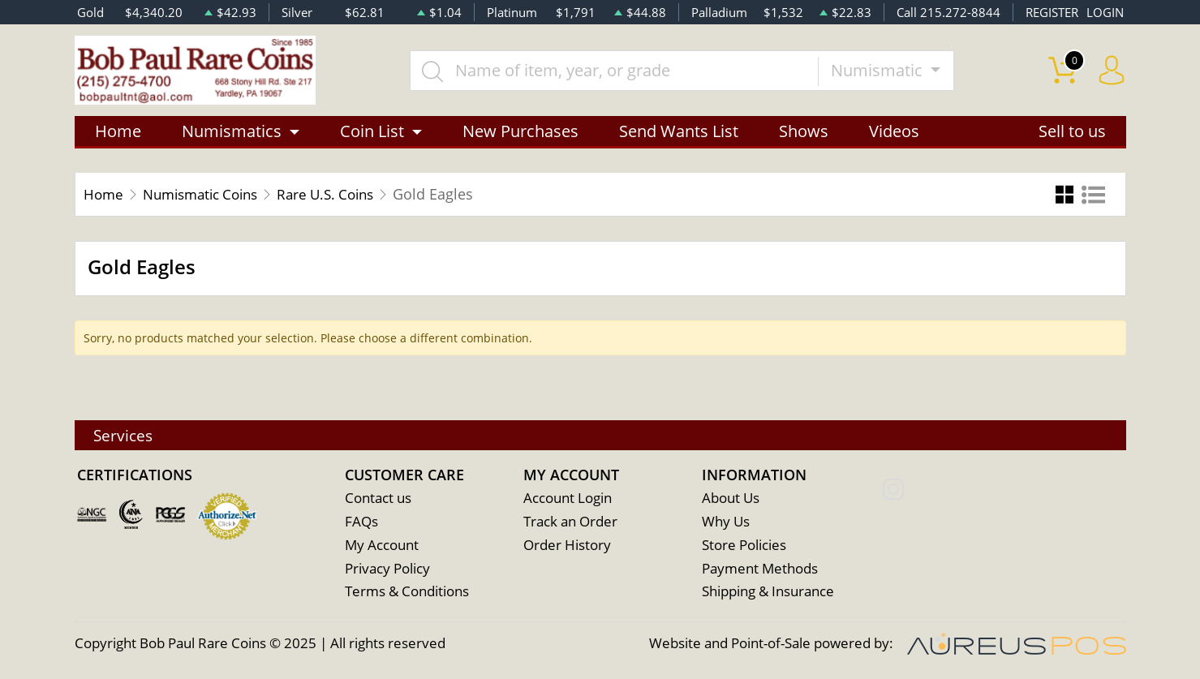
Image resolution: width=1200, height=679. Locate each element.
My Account (382, 545)
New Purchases (520, 132)
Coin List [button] (372, 132)
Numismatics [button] (232, 132)
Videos (894, 132)
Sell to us (1072, 132)
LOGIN (1105, 12)
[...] (615, 70)
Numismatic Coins (207, 194)
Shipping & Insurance (768, 592)
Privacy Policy (387, 569)
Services (126, 434)
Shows (803, 132)
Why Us (726, 522)
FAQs (361, 522)
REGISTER (1052, 12)
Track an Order (570, 522)
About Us (730, 498)
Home (118, 132)
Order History (567, 545)
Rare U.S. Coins (342, 194)
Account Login (567, 498)
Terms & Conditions (407, 592)
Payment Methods (760, 569)
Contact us (378, 498)
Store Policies (744, 545)
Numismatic (879, 70)
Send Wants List (678, 132)
